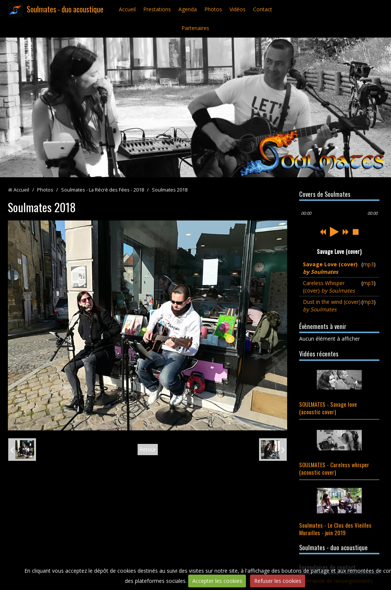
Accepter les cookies (217, 580)
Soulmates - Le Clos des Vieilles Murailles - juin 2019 (335, 529)
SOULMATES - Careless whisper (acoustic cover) (334, 468)
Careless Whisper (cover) (329, 286)
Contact (262, 9)
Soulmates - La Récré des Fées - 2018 (102, 190)
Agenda (187, 9)
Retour (147, 449)
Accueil (127, 9)
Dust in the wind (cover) (332, 305)
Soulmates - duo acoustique (65, 9)
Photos (213, 9)
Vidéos (237, 9)
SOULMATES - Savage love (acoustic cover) (328, 408)
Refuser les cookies (277, 580)
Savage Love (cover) (330, 268)
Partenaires (195, 28)
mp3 (368, 264)
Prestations (157, 9)
